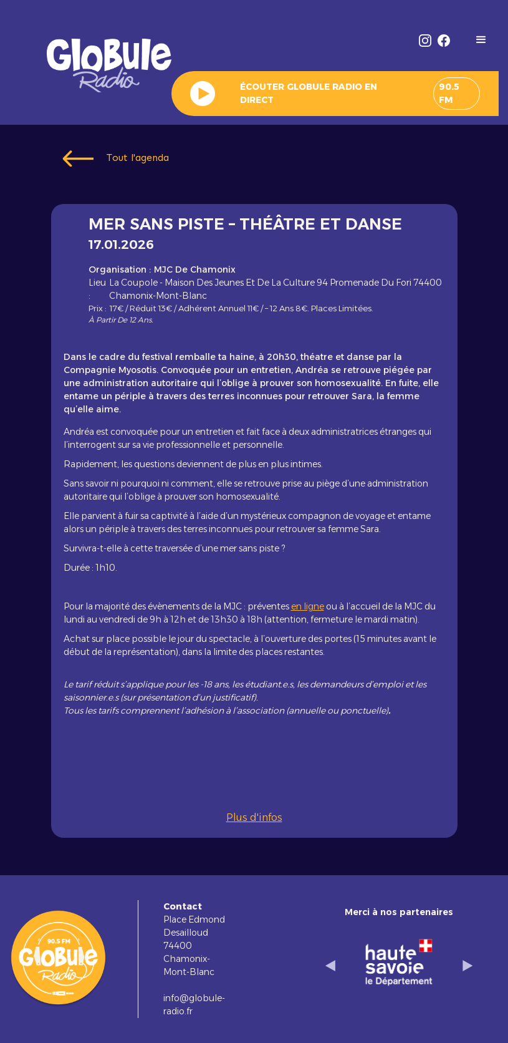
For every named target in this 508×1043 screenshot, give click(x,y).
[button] (481, 40)
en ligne (307, 606)
